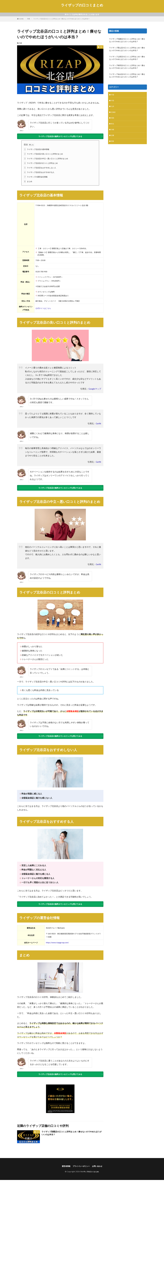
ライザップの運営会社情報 (35, 177)
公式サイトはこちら (43, 308)
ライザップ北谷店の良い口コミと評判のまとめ (43, 154)
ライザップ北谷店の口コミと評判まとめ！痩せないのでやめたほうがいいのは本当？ (61, 19)
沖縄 (28, 19)
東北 (112, 126)
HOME (21, 19)
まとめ (28, 181)
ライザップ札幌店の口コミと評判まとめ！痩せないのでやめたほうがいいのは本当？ (127, 40)
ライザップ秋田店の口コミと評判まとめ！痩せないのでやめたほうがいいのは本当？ (127, 66)
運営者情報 (63, 1167)
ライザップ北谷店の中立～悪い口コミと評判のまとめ (46, 158)
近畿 (112, 138)
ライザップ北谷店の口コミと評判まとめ (41, 163)
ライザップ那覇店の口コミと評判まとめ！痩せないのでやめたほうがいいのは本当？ (72, 1134)
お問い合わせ (100, 1167)
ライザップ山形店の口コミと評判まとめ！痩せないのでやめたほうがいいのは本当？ (127, 58)
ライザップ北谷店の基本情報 (36, 149)
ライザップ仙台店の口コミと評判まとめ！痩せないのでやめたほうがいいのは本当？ (127, 75)
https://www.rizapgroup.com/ (57, 943)
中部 (112, 101)
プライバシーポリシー (81, 1167)
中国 (112, 95)
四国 (112, 120)
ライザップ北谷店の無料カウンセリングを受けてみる (60, 136)
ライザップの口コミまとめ (82, 5)
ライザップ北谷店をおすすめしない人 (40, 167)
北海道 (113, 113)
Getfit (98, 423)
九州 (112, 107)
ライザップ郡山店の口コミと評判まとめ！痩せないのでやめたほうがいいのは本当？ (127, 49)
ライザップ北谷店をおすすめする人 (39, 172)
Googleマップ (94, 389)
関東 (112, 144)
